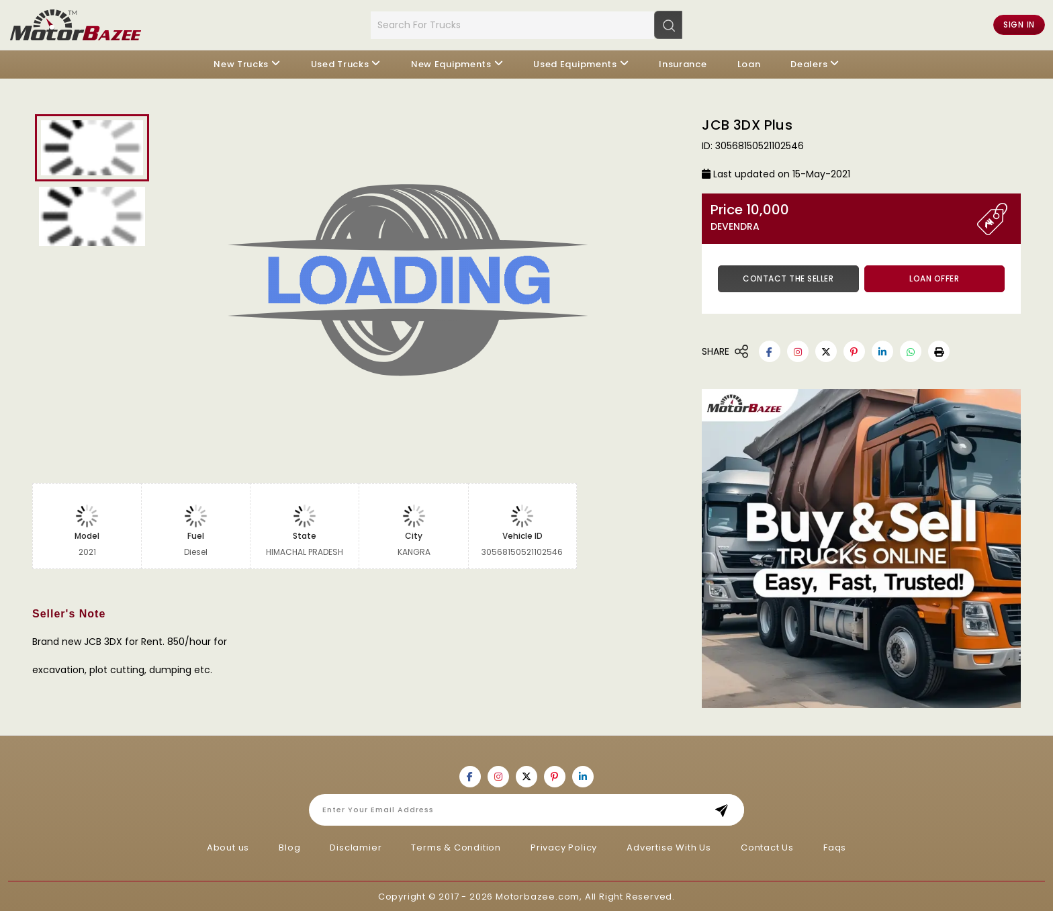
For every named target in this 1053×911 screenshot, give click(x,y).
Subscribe (725, 808)
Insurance (682, 63)
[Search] (668, 24)
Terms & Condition (456, 846)
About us (228, 846)
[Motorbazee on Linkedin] (882, 350)
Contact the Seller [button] (788, 278)
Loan (749, 63)
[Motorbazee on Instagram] (798, 350)
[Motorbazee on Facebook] (769, 350)
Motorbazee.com (538, 895)
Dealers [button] (808, 63)
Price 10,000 (844, 216)
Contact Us (767, 846)
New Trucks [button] (241, 63)
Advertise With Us (669, 846)
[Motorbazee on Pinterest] (854, 350)
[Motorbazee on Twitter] (826, 350)
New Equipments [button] (451, 63)
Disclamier (355, 846)
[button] (939, 350)
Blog (289, 846)
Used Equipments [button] (575, 63)
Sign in (1019, 24)
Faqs (834, 846)
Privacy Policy (564, 846)
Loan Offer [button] (934, 278)
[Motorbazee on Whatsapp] (910, 350)
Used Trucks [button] (340, 63)
